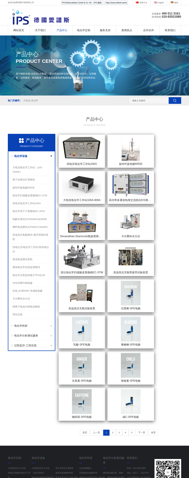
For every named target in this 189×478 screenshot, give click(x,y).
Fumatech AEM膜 (87, 425)
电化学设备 (21, 156)
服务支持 (105, 30)
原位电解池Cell (86, 411)
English (159, 3)
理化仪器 (17, 314)
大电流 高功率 (30, 100)
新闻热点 (127, 30)
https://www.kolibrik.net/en (116, 3)
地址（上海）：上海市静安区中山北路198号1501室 (138, 416)
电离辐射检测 (114, 469)
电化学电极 (84, 421)
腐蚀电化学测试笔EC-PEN (91, 393)
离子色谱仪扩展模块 (23, 179)
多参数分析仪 (162, 469)
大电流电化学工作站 (17, 383)
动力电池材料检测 (111, 411)
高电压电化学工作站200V (26, 203)
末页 (163, 292)
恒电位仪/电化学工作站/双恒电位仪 (30, 249)
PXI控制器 (57, 474)
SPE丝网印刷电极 (22, 283)
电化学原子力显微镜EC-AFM (28, 211)
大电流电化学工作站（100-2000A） (27, 169)
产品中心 (62, 30)
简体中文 (141, 3)
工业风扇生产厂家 (32, 469)
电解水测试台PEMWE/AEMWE (29, 219)
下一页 (148, 292)
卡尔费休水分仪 (21, 298)
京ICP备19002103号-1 (126, 465)
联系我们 (170, 30)
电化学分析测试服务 (26, 335)
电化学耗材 (21, 325)
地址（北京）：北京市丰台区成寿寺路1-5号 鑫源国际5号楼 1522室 (138, 393)
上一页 (90, 292)
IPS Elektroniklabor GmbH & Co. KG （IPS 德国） (82, 3)
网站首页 (18, 30)
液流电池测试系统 (22, 259)
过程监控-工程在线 (25, 345)
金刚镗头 (49, 469)
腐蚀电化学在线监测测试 (26, 267)
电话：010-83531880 (136, 383)
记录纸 (127, 469)
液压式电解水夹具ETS (89, 407)
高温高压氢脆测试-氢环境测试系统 (30, 236)
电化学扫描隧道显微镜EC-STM (29, 195)
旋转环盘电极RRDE (23, 187)
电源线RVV (76, 469)
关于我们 (40, 30)
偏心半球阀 (62, 469)
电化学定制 (83, 30)
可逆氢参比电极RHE (88, 388)
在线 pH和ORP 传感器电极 (27, 290)
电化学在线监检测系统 (18, 416)
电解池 (82, 416)
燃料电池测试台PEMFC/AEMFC (30, 227)
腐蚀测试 (107, 397)
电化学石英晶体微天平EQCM (28, 275)
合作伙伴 (148, 30)
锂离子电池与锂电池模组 (26, 306)
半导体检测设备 (74, 474)
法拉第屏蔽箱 (85, 383)
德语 (174, 3)
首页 (75, 292)
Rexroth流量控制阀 (95, 469)
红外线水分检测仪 (143, 469)
